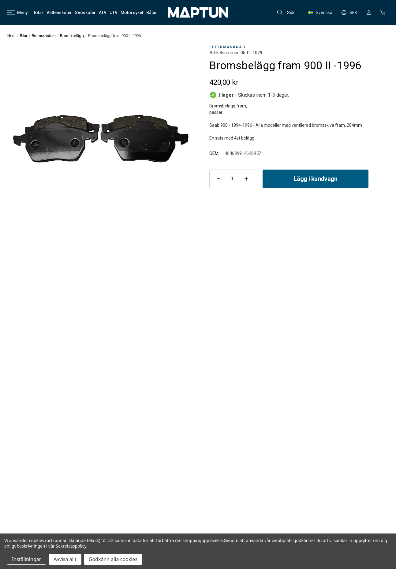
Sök (285, 12)
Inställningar (26, 559)
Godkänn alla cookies (113, 559)
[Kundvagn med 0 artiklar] (383, 12)
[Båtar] (151, 12)
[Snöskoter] (85, 12)
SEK (349, 12)
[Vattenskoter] (59, 12)
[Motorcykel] (132, 12)
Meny (17, 12)
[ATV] (102, 12)
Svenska (320, 12)
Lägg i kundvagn (315, 178)
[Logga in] (369, 12)
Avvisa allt (65, 559)
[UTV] (114, 12)
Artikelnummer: (224, 52)
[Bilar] (38, 12)
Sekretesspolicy (71, 546)
